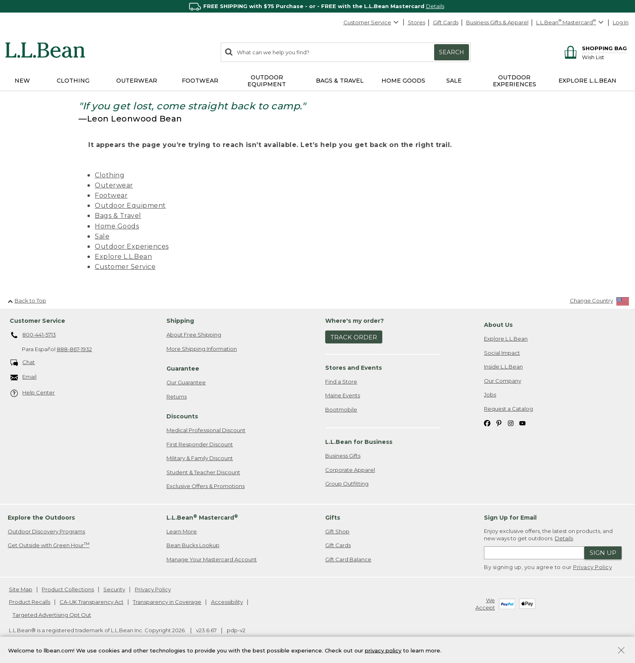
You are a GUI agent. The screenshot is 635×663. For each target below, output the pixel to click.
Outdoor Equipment (130, 205)
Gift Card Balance (348, 559)
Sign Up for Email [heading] (510, 517)
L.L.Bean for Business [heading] (358, 442)
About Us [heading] (498, 324)
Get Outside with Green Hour (48, 544)
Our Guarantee (186, 382)
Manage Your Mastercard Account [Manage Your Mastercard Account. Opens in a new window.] (211, 559)
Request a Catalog (508, 408)
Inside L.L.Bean (503, 366)
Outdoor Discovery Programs (46, 531)
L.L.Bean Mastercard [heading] (202, 517)
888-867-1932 (74, 349)
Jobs (490, 394)
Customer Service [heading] (37, 320)
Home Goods (117, 226)
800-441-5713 (33, 335)
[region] (317, 6)
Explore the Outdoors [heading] (41, 517)
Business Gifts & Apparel (497, 22)
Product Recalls (29, 602)
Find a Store (341, 381)
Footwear (111, 195)
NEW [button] (22, 80)
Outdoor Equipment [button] (266, 81)
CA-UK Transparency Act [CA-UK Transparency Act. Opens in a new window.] (92, 602)
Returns (176, 396)
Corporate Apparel (350, 470)
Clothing (109, 175)
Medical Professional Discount (205, 430)
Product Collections (68, 589)
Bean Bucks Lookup (192, 545)
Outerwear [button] (136, 80)
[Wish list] (604, 57)
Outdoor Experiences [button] (514, 81)
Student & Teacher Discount (203, 472)
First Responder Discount (199, 444)
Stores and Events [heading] (353, 367)
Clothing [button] (73, 80)
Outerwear (114, 185)
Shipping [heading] (180, 320)
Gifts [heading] (332, 517)
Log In (621, 22)
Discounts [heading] (182, 416)
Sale (102, 236)
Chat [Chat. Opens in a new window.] (23, 363)
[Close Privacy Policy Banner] (621, 651)
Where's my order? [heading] (354, 320)
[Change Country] (599, 302)
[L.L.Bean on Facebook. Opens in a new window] (487, 422)
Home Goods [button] (403, 80)
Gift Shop (337, 531)
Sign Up (603, 552)
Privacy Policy (592, 567)
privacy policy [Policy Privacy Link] (383, 650)
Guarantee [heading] (182, 368)
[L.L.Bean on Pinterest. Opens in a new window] (499, 422)
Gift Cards (445, 22)
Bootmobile (341, 409)
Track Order (353, 337)
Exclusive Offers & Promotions (205, 486)
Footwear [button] (200, 80)
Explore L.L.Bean (123, 256)
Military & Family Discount (199, 458)
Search (451, 52)
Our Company (502, 380)
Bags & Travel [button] (340, 80)
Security (114, 589)
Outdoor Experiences (132, 246)
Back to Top (27, 300)
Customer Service (371, 22)
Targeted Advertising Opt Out (52, 615)
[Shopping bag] (594, 48)
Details (435, 6)
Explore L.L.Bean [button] (587, 80)
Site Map (20, 589)
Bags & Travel (118, 216)
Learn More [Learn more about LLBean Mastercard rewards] (181, 531)
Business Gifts (342, 455)
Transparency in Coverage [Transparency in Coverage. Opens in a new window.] (167, 602)
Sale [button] (454, 80)
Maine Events (342, 395)
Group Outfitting (347, 483)
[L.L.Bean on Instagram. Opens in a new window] (510, 422)
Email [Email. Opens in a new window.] (24, 377)
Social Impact (502, 353)
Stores (416, 22)
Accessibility (227, 602)
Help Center (33, 393)
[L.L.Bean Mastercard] (571, 22)
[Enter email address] (534, 552)
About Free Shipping (193, 334)
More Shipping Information (201, 348)
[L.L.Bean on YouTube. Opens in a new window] (522, 422)
